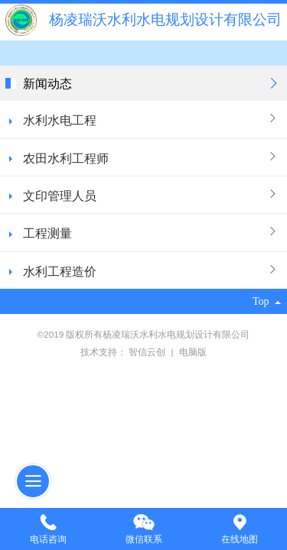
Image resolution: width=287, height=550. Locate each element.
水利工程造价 (59, 271)
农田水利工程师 (66, 158)
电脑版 (193, 352)
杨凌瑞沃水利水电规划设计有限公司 (165, 19)
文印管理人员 (59, 195)
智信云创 (148, 352)
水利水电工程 (59, 120)
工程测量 (47, 233)
